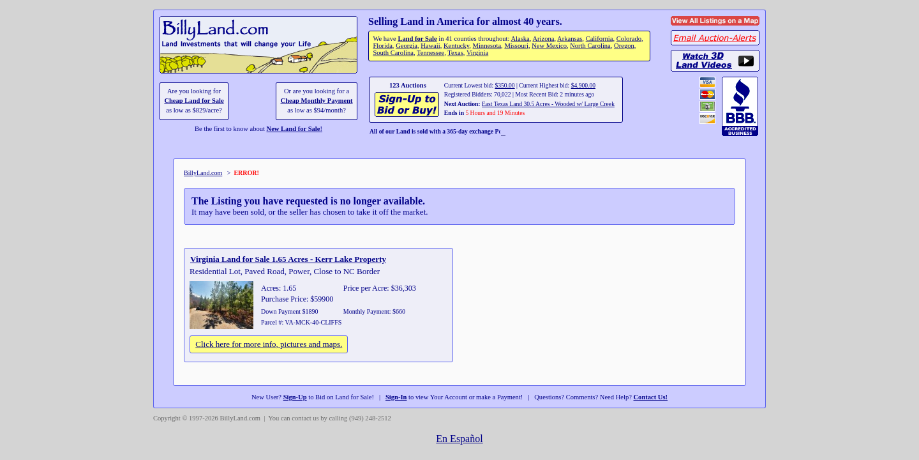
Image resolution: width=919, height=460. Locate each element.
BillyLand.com (203, 172)
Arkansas (569, 38)
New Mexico (549, 45)
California (599, 38)
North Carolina (590, 45)
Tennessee (430, 52)
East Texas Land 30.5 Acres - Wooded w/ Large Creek (548, 103)
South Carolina (393, 52)
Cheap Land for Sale (193, 100)
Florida (382, 45)
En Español (459, 438)
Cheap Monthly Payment (317, 100)
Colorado (628, 38)
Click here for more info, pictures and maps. (268, 344)
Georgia (406, 45)
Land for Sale (417, 38)
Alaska (520, 38)
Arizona (543, 38)
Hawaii (430, 45)
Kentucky (456, 45)
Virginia (477, 52)
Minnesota (487, 45)
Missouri (516, 45)
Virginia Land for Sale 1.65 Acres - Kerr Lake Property (288, 259)
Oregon (624, 45)
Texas (455, 52)
